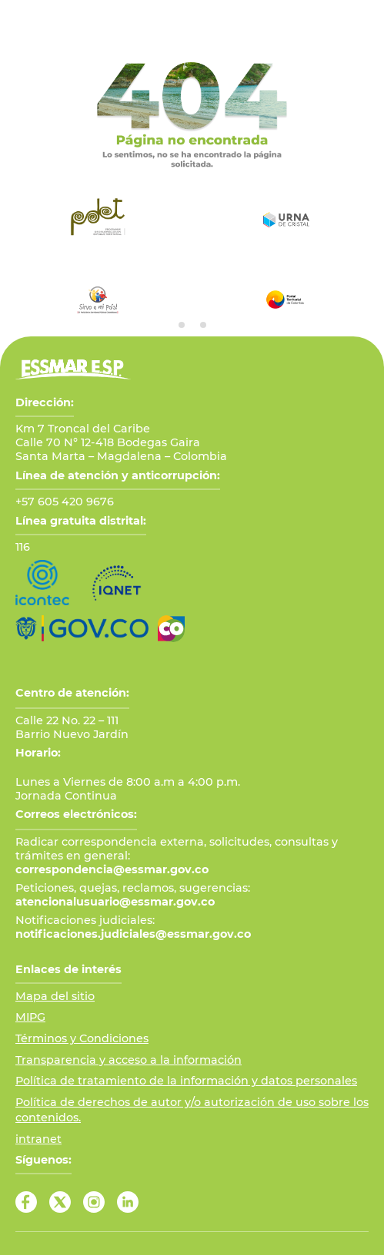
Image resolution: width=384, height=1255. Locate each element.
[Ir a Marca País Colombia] (171, 628)
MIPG (30, 1017)
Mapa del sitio (55, 996)
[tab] (182, 325)
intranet (38, 1139)
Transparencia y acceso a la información (128, 1060)
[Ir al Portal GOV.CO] (82, 628)
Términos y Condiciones (82, 1038)
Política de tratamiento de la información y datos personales (186, 1081)
